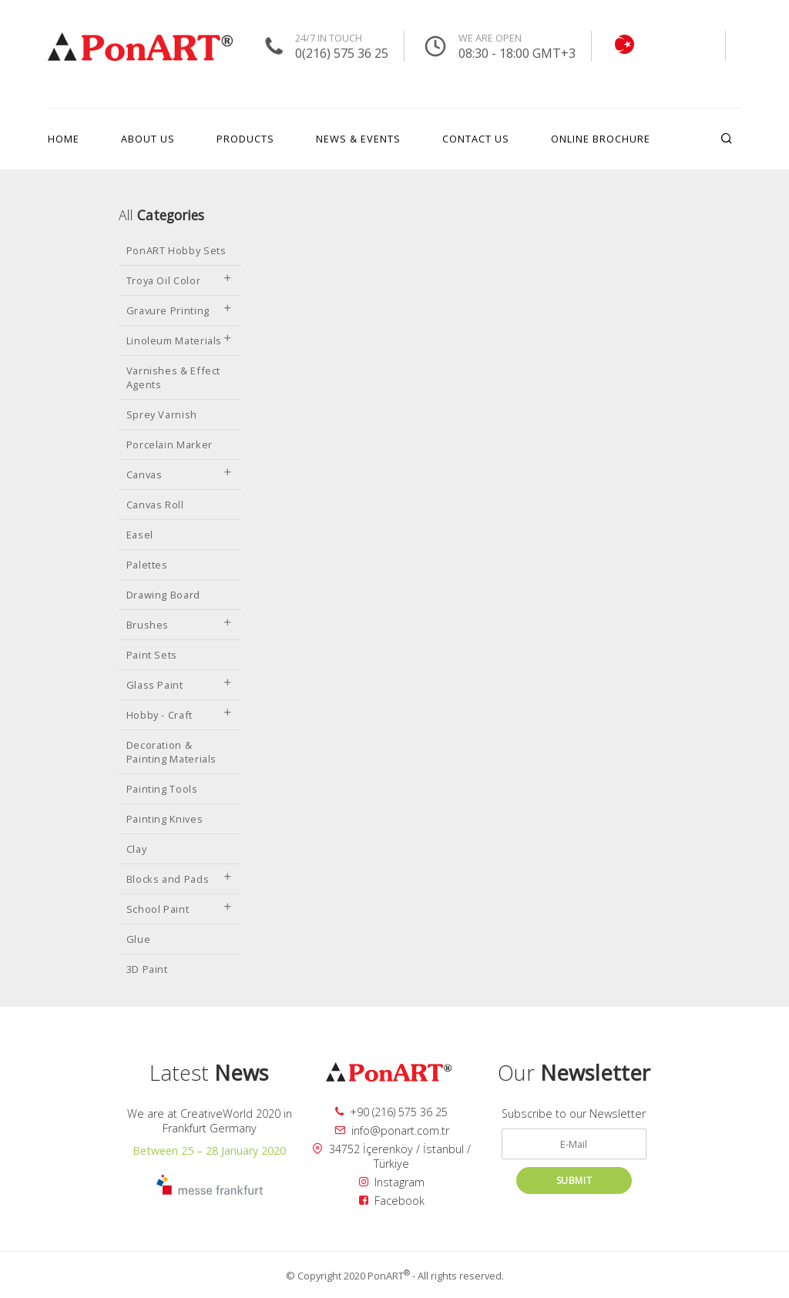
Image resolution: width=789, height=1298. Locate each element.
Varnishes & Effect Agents (173, 377)
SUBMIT (574, 1180)
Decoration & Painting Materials (171, 752)
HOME (63, 139)
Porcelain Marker (169, 444)
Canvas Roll (155, 504)
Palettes (147, 565)
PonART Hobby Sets (176, 250)
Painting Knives (164, 819)
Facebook (392, 1200)
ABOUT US (148, 139)
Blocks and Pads (179, 879)
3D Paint (147, 969)
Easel (139, 535)
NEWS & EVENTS (358, 139)
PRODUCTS (245, 139)
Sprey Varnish (161, 414)
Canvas (179, 474)
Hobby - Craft (179, 715)
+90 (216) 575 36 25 (391, 1112)
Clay (136, 849)
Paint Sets (151, 655)
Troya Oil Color (179, 280)
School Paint (179, 909)
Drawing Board (163, 595)
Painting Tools (162, 789)
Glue (138, 939)
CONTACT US (475, 139)
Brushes (179, 625)
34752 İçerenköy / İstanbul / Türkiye (391, 1156)
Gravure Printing (179, 310)
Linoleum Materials (179, 340)
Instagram (392, 1182)
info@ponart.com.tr (391, 1130)
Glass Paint (179, 685)
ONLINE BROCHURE (600, 139)
